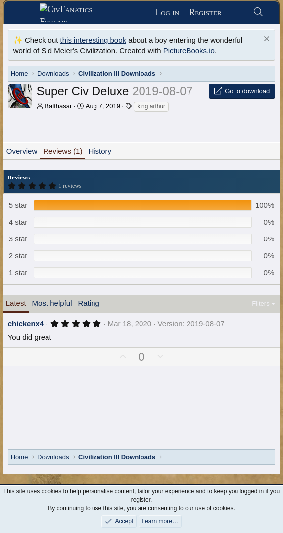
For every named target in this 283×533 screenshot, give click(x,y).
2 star (18, 255)
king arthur (151, 106)
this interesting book (93, 40)
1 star (18, 272)
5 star (18, 205)
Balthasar (58, 106)
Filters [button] (260, 303)
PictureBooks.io (189, 50)
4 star (18, 222)
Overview (22, 151)
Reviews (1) (62, 151)
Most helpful (52, 303)
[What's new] (237, 12)
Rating (88, 303)
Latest (16, 303)
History (99, 151)
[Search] (258, 12)
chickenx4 (26, 323)
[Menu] (25, 13)
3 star (18, 239)
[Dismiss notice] (265, 40)
